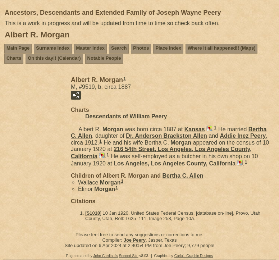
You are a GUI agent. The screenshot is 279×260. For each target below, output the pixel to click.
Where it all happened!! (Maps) (222, 48)
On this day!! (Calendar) (54, 58)
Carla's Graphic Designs (193, 256)
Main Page (17, 48)
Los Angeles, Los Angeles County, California (174, 163)
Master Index (90, 48)
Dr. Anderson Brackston (166, 136)
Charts (13, 58)
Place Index (168, 48)
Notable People (104, 58)
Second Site (128, 256)
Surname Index (52, 48)
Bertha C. (183, 176)
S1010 (93, 213)
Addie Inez (243, 136)
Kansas (194, 129)
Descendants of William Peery (126, 116)
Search (119, 48)
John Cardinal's (105, 256)
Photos (141, 48)
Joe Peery (135, 240)
